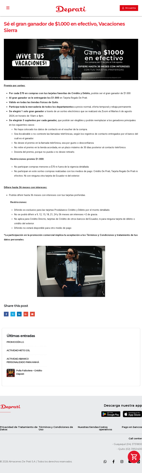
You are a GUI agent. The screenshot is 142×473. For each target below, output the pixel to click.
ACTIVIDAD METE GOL (18, 350)
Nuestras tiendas (88, 427)
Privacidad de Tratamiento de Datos (19, 428)
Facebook (6, 314)
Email (32, 314)
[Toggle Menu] (8, 8)
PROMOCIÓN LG (15, 342)
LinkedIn (19, 314)
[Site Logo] (71, 9)
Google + (26, 314)
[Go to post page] (11, 372)
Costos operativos (105, 428)
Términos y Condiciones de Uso (56, 428)
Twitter (12, 314)
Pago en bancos (132, 427)
